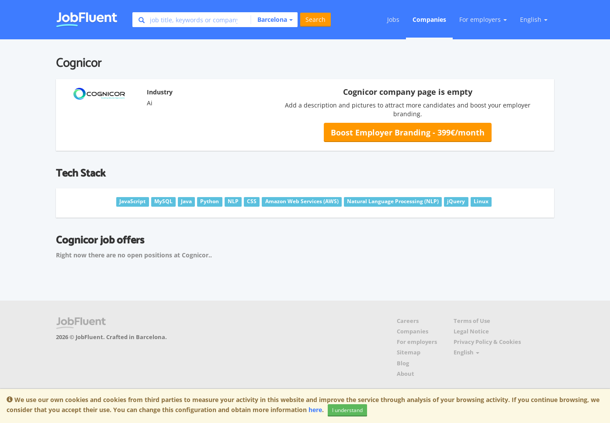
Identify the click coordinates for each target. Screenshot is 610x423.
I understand (347, 410)
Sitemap (408, 352)
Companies (429, 19)
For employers (417, 342)
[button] (271, 19)
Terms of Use (472, 321)
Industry (160, 92)
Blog (403, 363)
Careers (408, 321)
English (534, 19)
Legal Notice (471, 331)
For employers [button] (483, 19)
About (405, 374)
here (315, 410)
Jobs (393, 19)
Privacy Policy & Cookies (487, 342)
